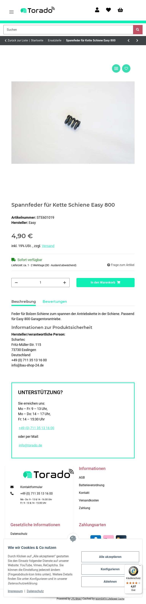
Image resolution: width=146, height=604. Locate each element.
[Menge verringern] (16, 282)
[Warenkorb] (122, 10)
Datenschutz (37, 591)
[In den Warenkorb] (105, 282)
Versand (48, 246)
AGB (82, 477)
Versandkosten (89, 500)
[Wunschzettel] (108, 10)
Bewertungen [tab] (55, 302)
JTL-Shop (76, 599)
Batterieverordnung (91, 485)
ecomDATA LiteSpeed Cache (109, 599)
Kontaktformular (31, 487)
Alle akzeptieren (107, 554)
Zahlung (84, 508)
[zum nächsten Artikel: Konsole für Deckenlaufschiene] (137, 40)
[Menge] (40, 282)
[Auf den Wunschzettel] (126, 68)
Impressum (17, 591)
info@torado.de (30, 445)
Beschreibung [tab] (23, 302)
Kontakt (84, 493)
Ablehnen (107, 579)
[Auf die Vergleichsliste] (116, 68)
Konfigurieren (107, 567)
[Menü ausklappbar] (11, 10)
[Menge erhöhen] (64, 282)
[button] (97, 10)
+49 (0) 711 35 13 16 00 (36, 428)
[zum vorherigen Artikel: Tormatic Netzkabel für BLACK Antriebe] (128, 40)
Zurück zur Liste (18, 40)
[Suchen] (68, 29)
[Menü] (140, 566)
